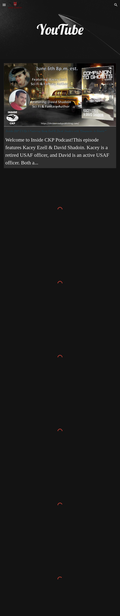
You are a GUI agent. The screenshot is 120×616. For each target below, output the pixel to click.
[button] (4, 5)
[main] (60, 29)
